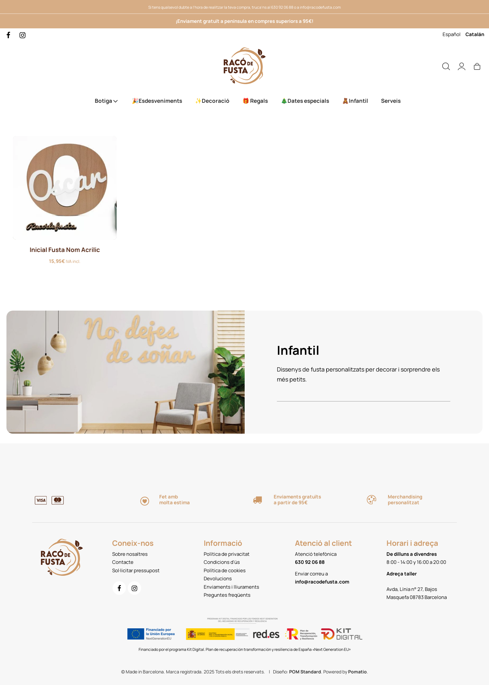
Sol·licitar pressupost (136, 570)
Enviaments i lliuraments (231, 587)
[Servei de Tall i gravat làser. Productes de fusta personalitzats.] (244, 65)
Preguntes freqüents (227, 595)
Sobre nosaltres (130, 554)
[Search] (446, 66)
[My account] (462, 66)
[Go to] (9, 34)
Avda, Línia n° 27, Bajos (411, 589)
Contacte (122, 562)
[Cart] (477, 66)
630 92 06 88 (282, 7)
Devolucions (218, 578)
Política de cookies (225, 570)
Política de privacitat (226, 554)
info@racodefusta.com (320, 7)
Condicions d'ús (222, 562)
